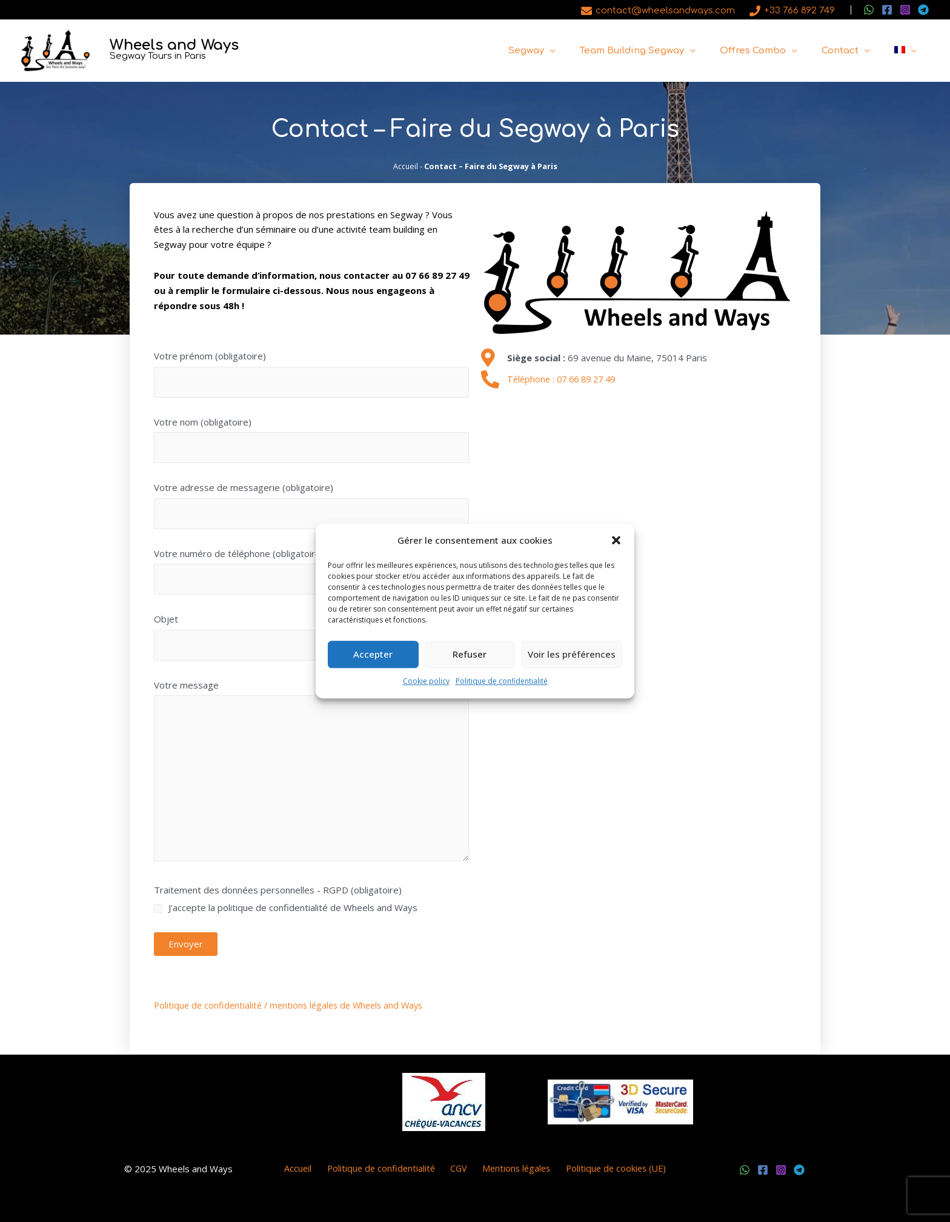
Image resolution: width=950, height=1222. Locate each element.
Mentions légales (510, 1169)
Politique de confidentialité (502, 681)
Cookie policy (426, 681)
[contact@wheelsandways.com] (658, 10)
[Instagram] (905, 9)
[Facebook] (887, 9)
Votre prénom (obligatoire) (311, 377)
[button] (616, 541)
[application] (577, 51)
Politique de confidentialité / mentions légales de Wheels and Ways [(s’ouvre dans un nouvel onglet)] (294, 1005)
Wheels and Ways (174, 45)
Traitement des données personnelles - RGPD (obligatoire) (311, 902)
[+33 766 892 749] (792, 10)
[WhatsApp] (868, 9)
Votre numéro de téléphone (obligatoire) (311, 574)
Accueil (405, 166)
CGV (457, 1169)
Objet (311, 640)
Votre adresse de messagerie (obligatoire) (311, 508)
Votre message (311, 774)
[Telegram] (923, 9)
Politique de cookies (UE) (607, 1169)
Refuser (470, 655)
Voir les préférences (572, 655)
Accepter (373, 655)
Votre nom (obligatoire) (311, 442)
